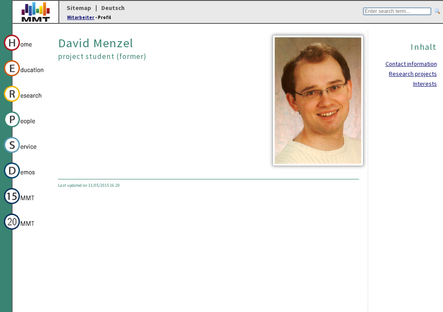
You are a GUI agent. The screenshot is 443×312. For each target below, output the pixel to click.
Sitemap (79, 8)
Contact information (411, 64)
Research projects (413, 74)
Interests (425, 84)
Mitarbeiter (80, 17)
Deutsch (113, 8)
